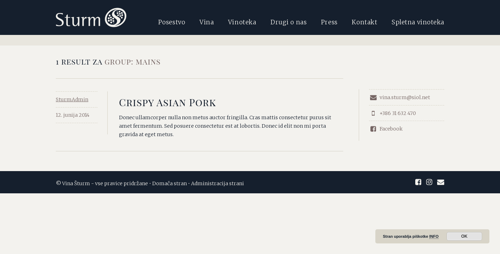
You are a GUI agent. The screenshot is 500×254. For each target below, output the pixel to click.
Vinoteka (242, 22)
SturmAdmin (72, 99)
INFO (434, 236)
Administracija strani (217, 183)
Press (329, 22)
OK (464, 236)
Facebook (386, 129)
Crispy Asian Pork (167, 102)
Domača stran (169, 183)
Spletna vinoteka (418, 22)
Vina (207, 22)
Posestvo (171, 22)
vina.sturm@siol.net (399, 97)
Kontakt (364, 22)
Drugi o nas (288, 22)
